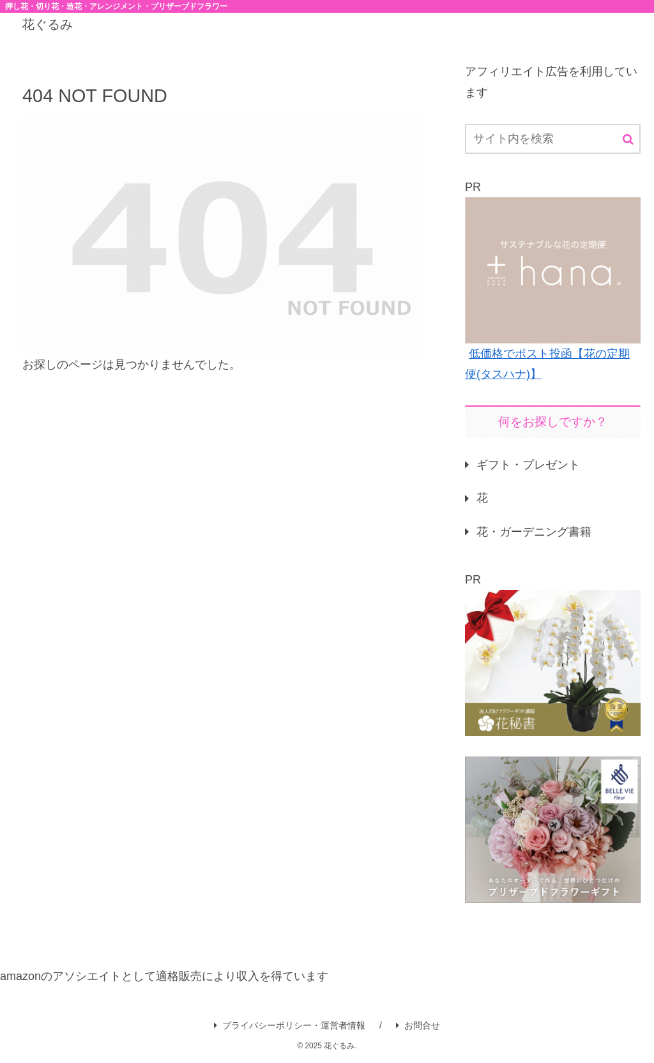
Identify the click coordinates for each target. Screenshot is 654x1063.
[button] (628, 139)
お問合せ (418, 1025)
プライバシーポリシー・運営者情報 (289, 1025)
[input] (552, 139)
